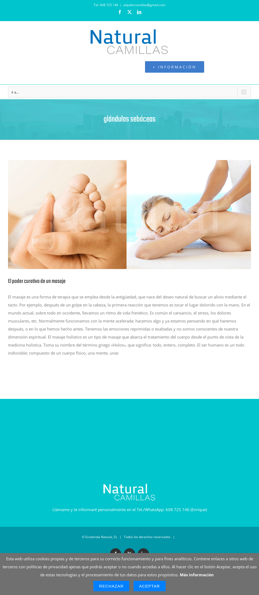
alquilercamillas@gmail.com (144, 5)
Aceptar (149, 586)
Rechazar (111, 586)
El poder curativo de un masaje (37, 281)
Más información (197, 574)
